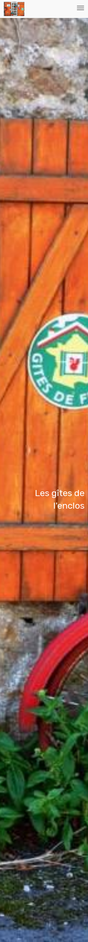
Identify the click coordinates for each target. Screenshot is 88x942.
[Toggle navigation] (80, 8)
